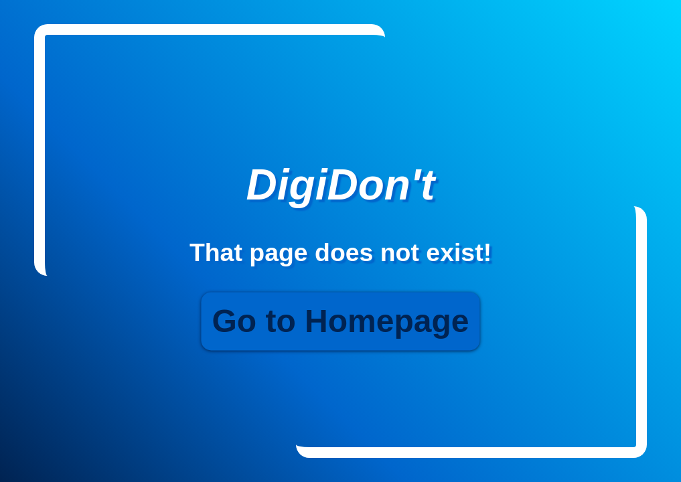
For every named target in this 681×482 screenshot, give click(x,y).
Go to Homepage (340, 321)
